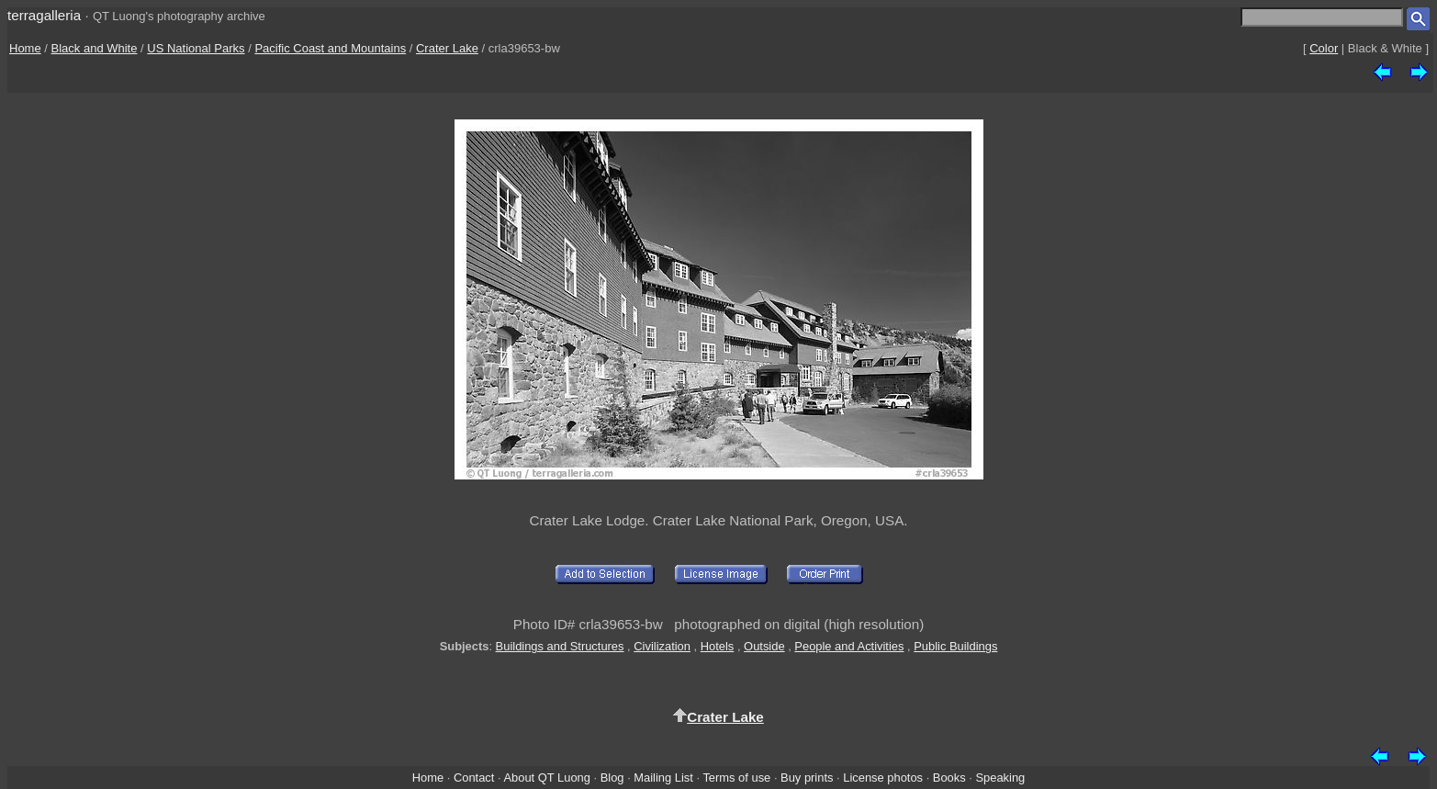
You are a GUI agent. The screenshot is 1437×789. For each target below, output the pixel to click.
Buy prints (806, 777)
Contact (474, 777)
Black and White (94, 48)
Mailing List (663, 777)
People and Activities (849, 646)
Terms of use (736, 777)
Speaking (1000, 777)
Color (1323, 48)
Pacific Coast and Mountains (330, 48)
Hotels (718, 646)
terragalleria (44, 15)
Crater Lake (447, 48)
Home (25, 48)
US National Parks (195, 48)
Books (949, 777)
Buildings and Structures (560, 646)
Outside (764, 646)
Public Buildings (955, 646)
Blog (612, 777)
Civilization (662, 646)
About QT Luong (546, 777)
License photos (883, 777)
